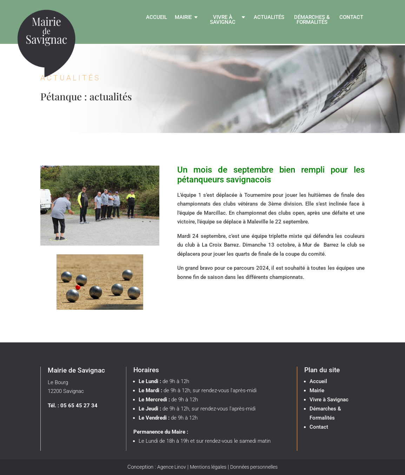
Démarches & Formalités (312, 20)
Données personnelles (254, 467)
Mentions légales (208, 467)
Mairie (183, 17)
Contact (351, 17)
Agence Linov (171, 467)
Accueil (156, 17)
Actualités (269, 17)
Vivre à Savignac (222, 20)
